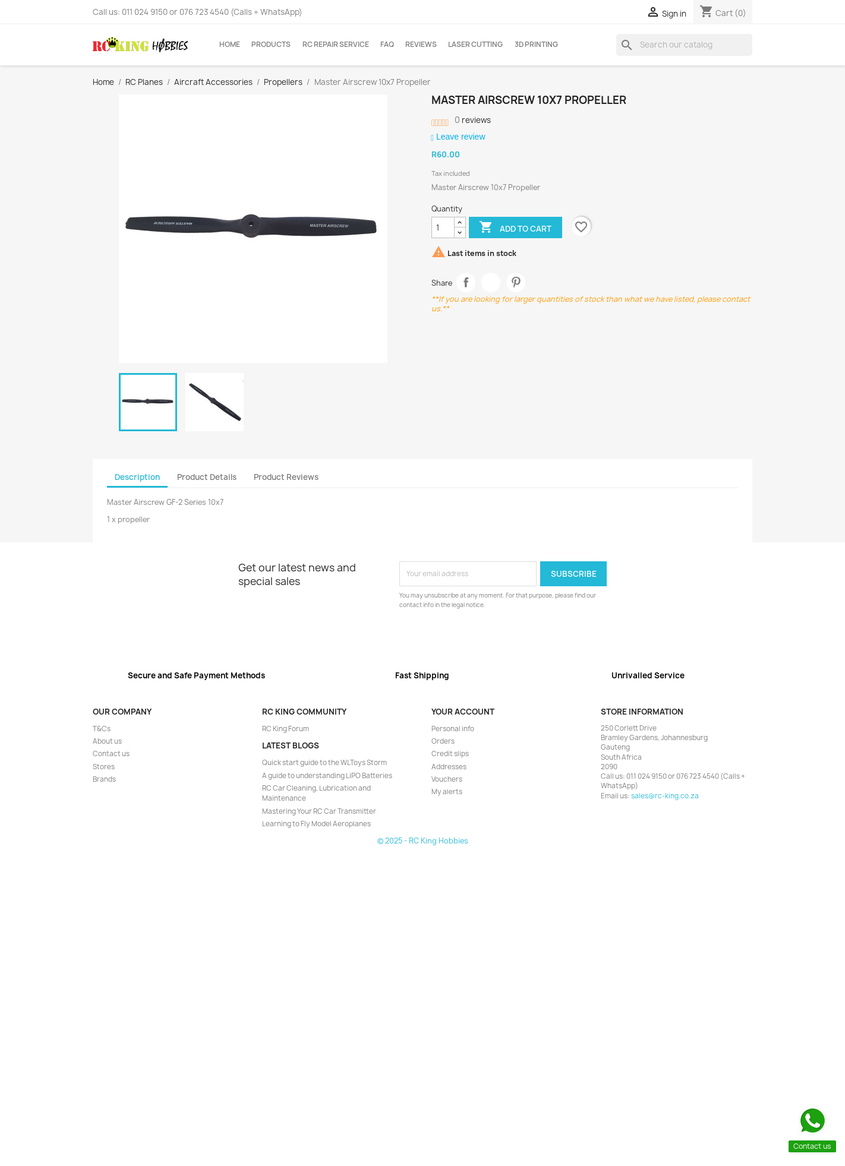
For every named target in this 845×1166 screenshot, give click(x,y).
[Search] (684, 44)
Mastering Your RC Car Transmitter (319, 811)
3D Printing (536, 44)
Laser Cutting (475, 44)
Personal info (452, 729)
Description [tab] (137, 477)
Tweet (491, 282)
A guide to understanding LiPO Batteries (327, 776)
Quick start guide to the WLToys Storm (324, 762)
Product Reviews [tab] (286, 477)
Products (271, 44)
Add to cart (515, 228)
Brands (104, 779)
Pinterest (516, 282)
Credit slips (450, 754)
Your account (462, 711)
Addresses (448, 767)
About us (107, 741)
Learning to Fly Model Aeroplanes (316, 824)
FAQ (387, 44)
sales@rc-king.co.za (665, 796)
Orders (443, 741)
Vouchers (446, 779)
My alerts (446, 792)
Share (466, 282)
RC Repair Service (335, 44)
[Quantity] (443, 227)
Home (229, 44)
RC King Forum (285, 729)
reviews (473, 120)
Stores (104, 767)
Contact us (111, 754)
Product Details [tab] (207, 477)
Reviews (421, 44)
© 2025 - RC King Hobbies (422, 841)
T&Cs (102, 729)
